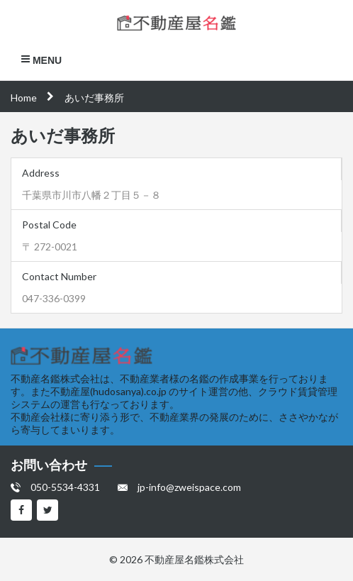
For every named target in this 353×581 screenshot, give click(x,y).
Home (24, 98)
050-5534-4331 (65, 487)
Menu (41, 60)
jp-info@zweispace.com (189, 487)
